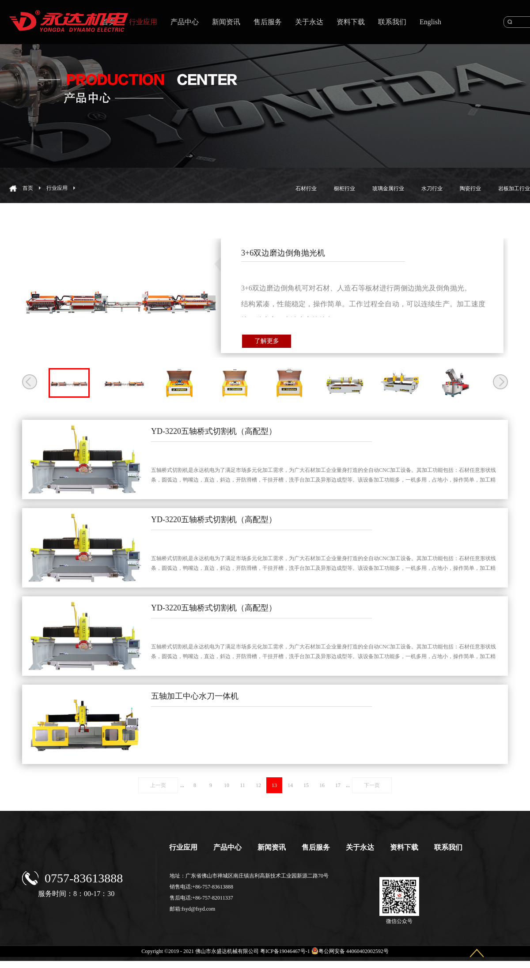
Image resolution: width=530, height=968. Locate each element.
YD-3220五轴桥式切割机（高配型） (213, 431)
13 (274, 785)
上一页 (158, 785)
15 (306, 785)
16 (322, 785)
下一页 (372, 785)
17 (338, 785)
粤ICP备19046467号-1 (285, 951)
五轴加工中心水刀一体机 (194, 696)
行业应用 (57, 188)
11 (242, 785)
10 (226, 785)
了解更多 (266, 341)
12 (258, 785)
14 (290, 785)
